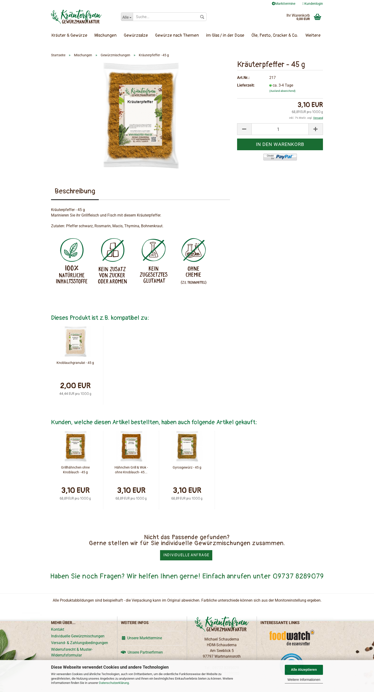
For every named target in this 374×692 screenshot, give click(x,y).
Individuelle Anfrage (186, 555)
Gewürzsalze (136, 35)
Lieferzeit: (246, 85)
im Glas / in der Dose (225, 35)
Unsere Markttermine (141, 638)
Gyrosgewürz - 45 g (187, 467)
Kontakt (57, 629)
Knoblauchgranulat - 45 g (75, 363)
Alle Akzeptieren (304, 669)
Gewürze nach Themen (177, 35)
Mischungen (105, 35)
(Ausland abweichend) (282, 91)
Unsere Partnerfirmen (142, 652)
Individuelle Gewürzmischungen (77, 636)
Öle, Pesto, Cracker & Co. (274, 35)
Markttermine (283, 3)
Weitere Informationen (303, 680)
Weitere (313, 35)
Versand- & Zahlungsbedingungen (79, 642)
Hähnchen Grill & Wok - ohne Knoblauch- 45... (131, 469)
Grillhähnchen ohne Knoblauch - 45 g (75, 469)
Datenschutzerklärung (114, 683)
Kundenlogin (312, 3)
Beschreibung (75, 191)
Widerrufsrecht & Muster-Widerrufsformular (72, 652)
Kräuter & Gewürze (69, 35)
